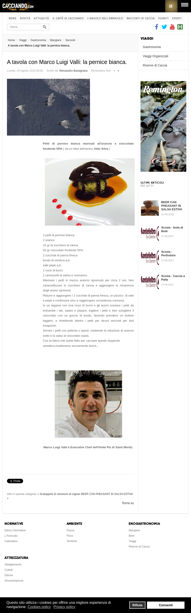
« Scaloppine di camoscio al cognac (58, 494)
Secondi (70, 40)
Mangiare (55, 40)
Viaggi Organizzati (155, 56)
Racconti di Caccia (141, 18)
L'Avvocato (11, 535)
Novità (25, 18)
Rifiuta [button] (137, 605)
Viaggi (22, 40)
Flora (70, 535)
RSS (171, 6)
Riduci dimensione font (114, 69)
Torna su (128, 503)
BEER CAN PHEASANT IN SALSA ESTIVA (171, 205)
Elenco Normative (15, 530)
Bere (131, 535)
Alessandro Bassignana (73, 70)
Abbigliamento (13, 564)
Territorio (72, 541)
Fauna (70, 530)
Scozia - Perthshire (168, 253)
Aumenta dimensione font (118, 69)
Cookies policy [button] (39, 607)
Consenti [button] (166, 605)
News (12, 18)
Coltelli (8, 569)
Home (11, 40)
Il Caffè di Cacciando (68, 18)
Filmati (163, 18)
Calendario (11, 541)
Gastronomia (38, 40)
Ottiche (8, 575)
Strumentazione (13, 580)
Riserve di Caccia (155, 65)
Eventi (177, 18)
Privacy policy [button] (64, 607)
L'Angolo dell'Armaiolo (105, 18)
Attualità (41, 18)
